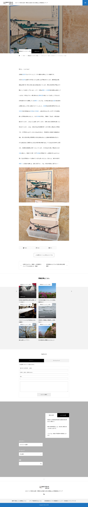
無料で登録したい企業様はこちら (19, 500)
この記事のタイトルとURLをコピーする (44, 255)
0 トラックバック (56, 360)
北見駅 (48, 90)
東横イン (44, 90)
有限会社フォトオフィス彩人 (25, 51)
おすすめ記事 (63, 415)
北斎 (54, 100)
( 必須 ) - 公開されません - (26, 372)
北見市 (24, 74)
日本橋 (31, 111)
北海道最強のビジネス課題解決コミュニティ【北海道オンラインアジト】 (60, 500)
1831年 (20, 111)
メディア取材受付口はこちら (35, 500)
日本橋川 (37, 111)
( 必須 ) (26, 368)
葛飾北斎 (41, 95)
